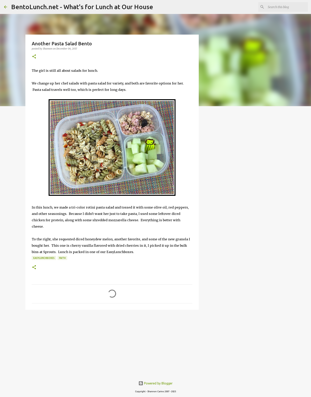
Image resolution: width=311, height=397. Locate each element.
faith (62, 258)
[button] (34, 56)
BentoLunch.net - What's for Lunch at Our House (82, 6)
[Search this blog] (287, 7)
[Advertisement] (112, 343)
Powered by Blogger (155, 383)
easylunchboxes (44, 258)
